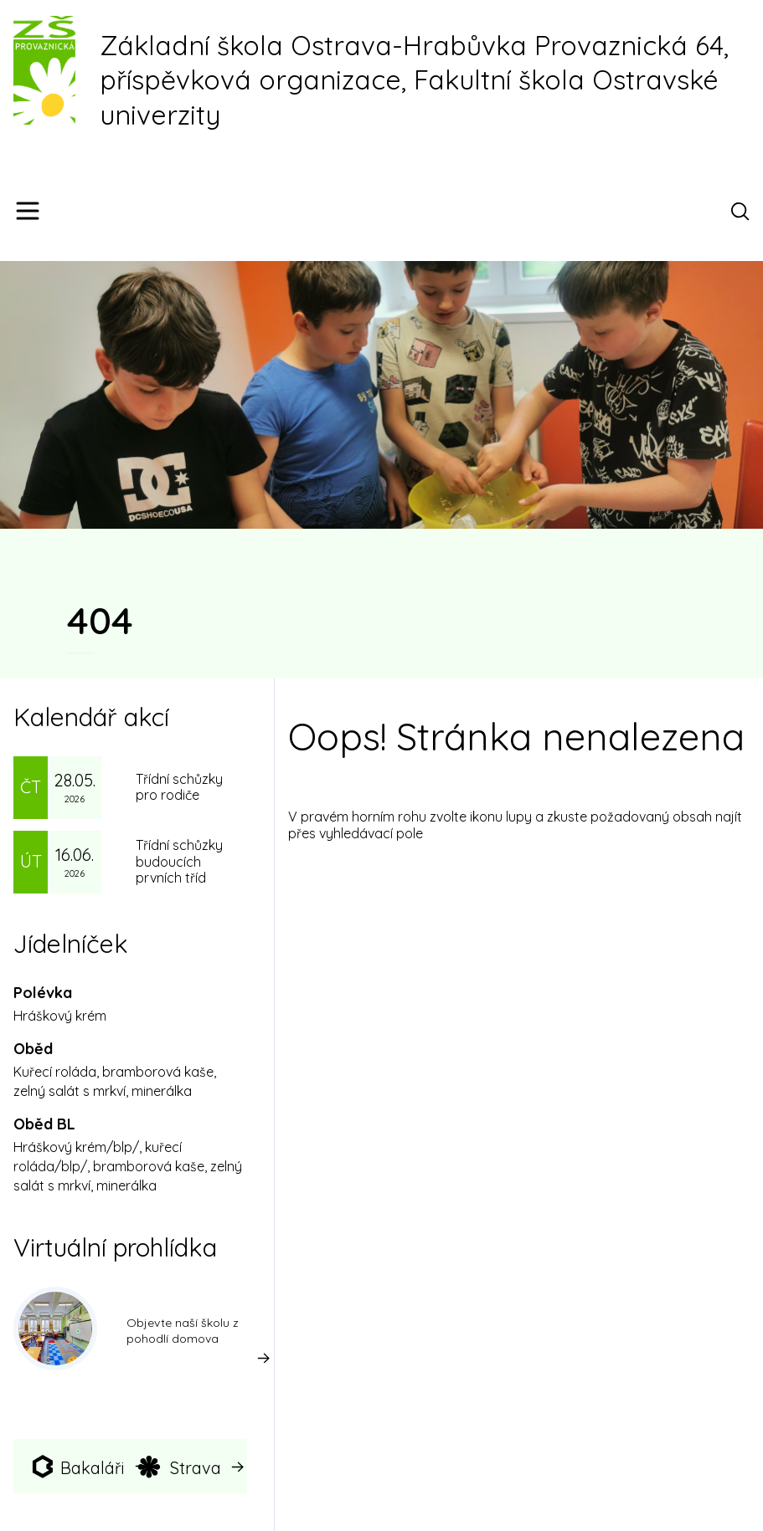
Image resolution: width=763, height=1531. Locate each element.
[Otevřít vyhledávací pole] (743, 211)
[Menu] (27, 210)
